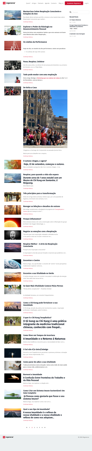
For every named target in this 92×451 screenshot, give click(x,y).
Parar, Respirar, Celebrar (35, 63)
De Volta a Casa (31, 90)
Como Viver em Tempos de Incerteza (41, 344)
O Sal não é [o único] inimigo (37, 359)
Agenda (47, 3)
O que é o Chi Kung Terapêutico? (39, 326)
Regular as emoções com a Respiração (42, 235)
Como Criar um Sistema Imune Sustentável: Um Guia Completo (44, 402)
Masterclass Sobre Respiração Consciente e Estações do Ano (44, 13)
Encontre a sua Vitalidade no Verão (40, 278)
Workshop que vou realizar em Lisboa (49, 80)
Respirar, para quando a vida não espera (43, 177)
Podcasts (40, 3)
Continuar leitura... (28, 22)
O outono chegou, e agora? (36, 163)
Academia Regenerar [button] (74, 3)
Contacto (54, 3)
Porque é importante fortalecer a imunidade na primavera (79, 26)
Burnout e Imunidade (33, 384)
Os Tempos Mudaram (75, 20)
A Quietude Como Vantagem (77, 34)
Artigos (34, 3)
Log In (86, 3)
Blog (61, 3)
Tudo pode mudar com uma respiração (42, 76)
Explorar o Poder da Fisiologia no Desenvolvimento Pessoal (39, 28)
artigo (71, 28)
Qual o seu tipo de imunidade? (38, 420)
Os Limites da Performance (36, 43)
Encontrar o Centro (32, 265)
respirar (75, 28)
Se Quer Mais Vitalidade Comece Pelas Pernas (42, 292)
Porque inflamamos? (33, 222)
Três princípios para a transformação (41, 196)
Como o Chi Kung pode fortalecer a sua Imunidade (42, 312)
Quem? (28, 3)
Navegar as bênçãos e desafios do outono (44, 209)
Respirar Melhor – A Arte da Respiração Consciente (42, 249)
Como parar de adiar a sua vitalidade (41, 372)
